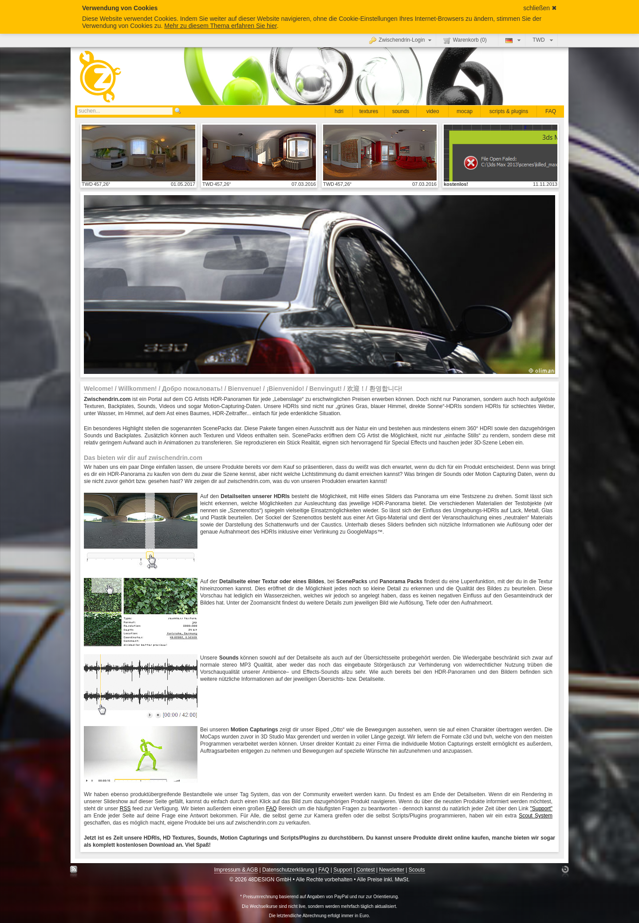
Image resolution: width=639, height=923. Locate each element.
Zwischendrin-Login (401, 40)
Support (342, 870)
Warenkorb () (464, 40)
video (432, 111)
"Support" (541, 808)
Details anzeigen (138, 153)
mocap (465, 111)
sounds (401, 111)
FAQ (550, 111)
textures (369, 111)
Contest (365, 870)
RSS (125, 808)
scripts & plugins (508, 111)
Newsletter (391, 870)
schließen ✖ (540, 8)
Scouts (417, 870)
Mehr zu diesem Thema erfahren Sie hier (220, 25)
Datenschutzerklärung (288, 870)
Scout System (535, 816)
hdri (339, 111)
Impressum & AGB (236, 870)
